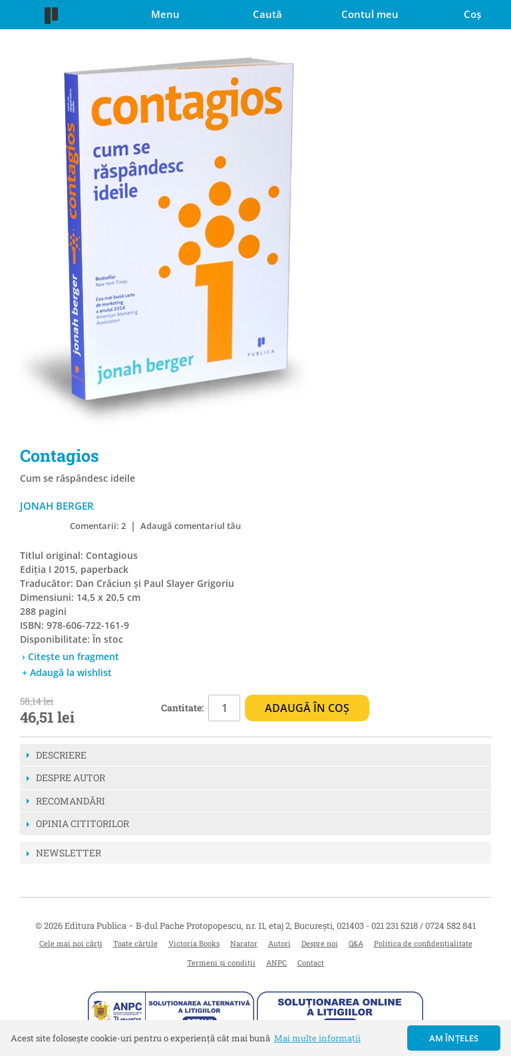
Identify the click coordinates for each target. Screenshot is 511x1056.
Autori (279, 943)
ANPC (276, 963)
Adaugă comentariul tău (190, 526)
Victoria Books (194, 943)
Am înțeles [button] (454, 1038)
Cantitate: (182, 707)
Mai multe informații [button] (317, 1038)
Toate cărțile (135, 943)
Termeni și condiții (221, 963)
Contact (310, 963)
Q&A (356, 943)
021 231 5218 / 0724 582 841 (423, 926)
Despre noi (319, 943)
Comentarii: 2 (98, 526)
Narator (243, 943)
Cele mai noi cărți (70, 943)
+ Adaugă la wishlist (67, 672)
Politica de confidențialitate (423, 943)
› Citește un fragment (70, 656)
